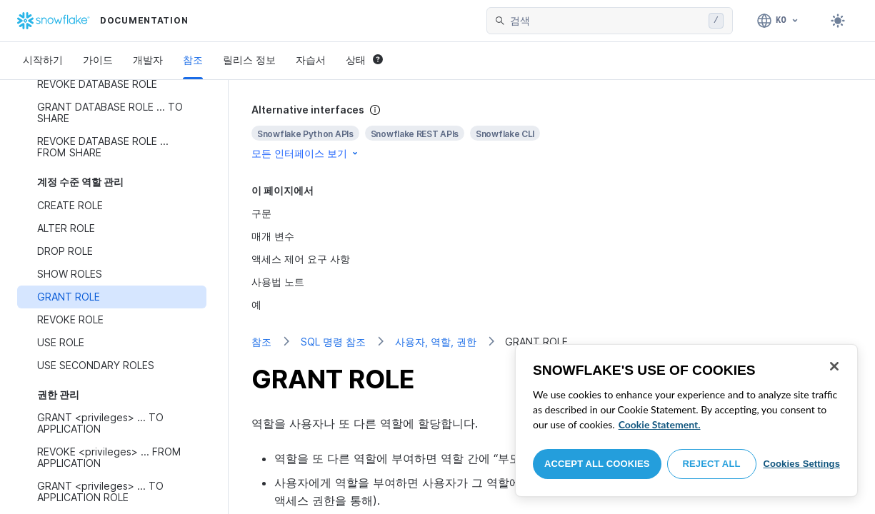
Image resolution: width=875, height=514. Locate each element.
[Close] (834, 366)
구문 (261, 213)
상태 (364, 60)
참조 (193, 60)
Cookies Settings (801, 463)
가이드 (98, 60)
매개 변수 (272, 236)
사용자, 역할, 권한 (435, 342)
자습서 (311, 60)
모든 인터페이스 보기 (305, 153)
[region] (686, 420)
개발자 (148, 60)
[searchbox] (606, 21)
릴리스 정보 (249, 60)
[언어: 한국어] (778, 20)
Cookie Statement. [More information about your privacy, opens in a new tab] (660, 424)
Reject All (712, 463)
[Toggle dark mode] (838, 20)
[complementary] (551, 132)
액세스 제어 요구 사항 (300, 259)
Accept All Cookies (597, 463)
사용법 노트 (277, 282)
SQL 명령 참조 (333, 342)
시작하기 (43, 60)
